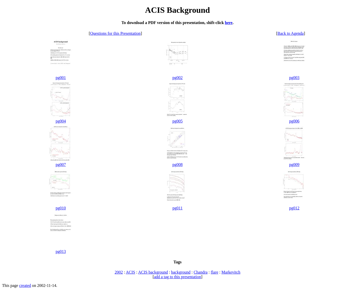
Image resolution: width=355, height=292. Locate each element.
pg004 (61, 121)
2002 (119, 272)
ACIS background (153, 272)
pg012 (294, 208)
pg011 (177, 208)
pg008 (177, 164)
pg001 (61, 77)
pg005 (177, 121)
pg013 (61, 251)
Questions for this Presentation (115, 33)
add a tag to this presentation (177, 277)
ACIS (130, 272)
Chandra (201, 272)
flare (214, 272)
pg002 (177, 77)
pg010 (61, 208)
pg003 (294, 77)
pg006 (294, 121)
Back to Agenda (291, 33)
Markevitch (230, 272)
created (25, 285)
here (229, 22)
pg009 (294, 164)
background (181, 272)
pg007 (61, 164)
